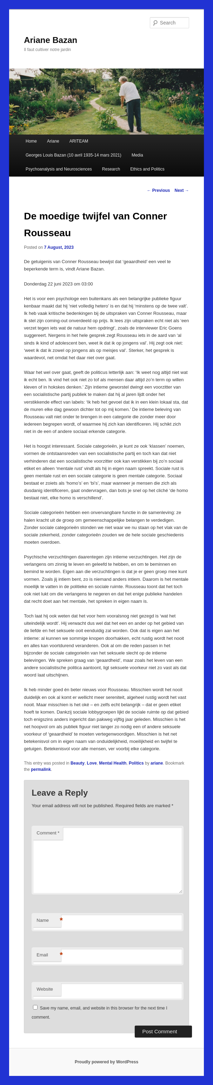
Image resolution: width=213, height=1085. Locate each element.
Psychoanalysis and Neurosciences (59, 169)
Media (137, 155)
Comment (47, 833)
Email (48, 955)
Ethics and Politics (147, 169)
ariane (157, 763)
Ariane (53, 141)
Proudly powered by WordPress (106, 1061)
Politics (136, 763)
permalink (41, 769)
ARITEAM (78, 141)
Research (111, 169)
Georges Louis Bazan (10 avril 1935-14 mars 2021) (73, 155)
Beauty (78, 763)
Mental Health (112, 763)
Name (48, 921)
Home (31, 141)
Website (44, 989)
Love (92, 763)
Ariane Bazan (50, 40)
